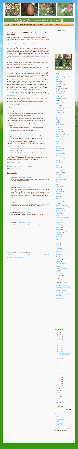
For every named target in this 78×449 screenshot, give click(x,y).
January (59, 400)
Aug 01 (60, 385)
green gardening (59, 153)
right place (58, 234)
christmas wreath (59, 110)
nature (57, 203)
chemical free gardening (61, 102)
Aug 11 (60, 376)
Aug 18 (60, 368)
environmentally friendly (61, 138)
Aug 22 (60, 364)
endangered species (60, 136)
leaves (57, 184)
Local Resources (59, 423)
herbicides (58, 164)
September (59, 342)
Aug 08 (60, 379)
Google (8, 436)
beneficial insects (59, 91)
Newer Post (9, 254)
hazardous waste (59, 158)
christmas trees (59, 108)
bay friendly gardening (61, 88)
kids (57, 176)
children (57, 103)
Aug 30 (60, 347)
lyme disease (59, 186)
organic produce (59, 208)
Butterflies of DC (59, 292)
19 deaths (23, 62)
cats (57, 100)
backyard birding (59, 84)
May (58, 392)
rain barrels (58, 224)
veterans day (59, 259)
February (59, 398)
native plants (58, 200)
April (58, 394)
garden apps (58, 145)
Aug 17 (60, 370)
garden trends (59, 150)
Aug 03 (60, 383)
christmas (58, 105)
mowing (57, 196)
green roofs (58, 155)
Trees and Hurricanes (12, 95)
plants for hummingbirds (61, 217)
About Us (15, 24)
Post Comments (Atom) (18, 257)
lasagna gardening (60, 179)
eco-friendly (58, 131)
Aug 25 (60, 358)
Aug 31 (60, 345)
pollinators (58, 222)
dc (56, 115)
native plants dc (59, 201)
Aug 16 (60, 372)
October (59, 340)
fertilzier (57, 141)
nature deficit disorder (60, 205)
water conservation (60, 263)
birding (57, 93)
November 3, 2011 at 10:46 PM (24, 212)
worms (57, 277)
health (57, 160)
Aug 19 (60, 366)
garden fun (58, 146)
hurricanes (16, 168)
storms (57, 246)
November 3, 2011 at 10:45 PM (24, 177)
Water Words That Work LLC (41, 445)
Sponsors (40, 24)
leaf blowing (58, 182)
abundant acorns (59, 77)
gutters (57, 157)
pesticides (58, 213)
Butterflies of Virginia (60, 289)
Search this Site (59, 424)
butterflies (58, 96)
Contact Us (59, 24)
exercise (58, 139)
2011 (57, 334)
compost (58, 114)
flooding (12, 168)
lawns (57, 181)
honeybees (58, 167)
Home (7, 24)
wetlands (58, 271)
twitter (57, 258)
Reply (12, 182)
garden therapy (59, 148)
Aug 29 (60, 349)
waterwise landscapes (61, 268)
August (59, 343)
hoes (57, 165)
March (58, 396)
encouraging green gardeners (62, 134)
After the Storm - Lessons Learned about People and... (64, 354)
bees (57, 90)
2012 (57, 332)
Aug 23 (60, 362)
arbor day (58, 83)
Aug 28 (60, 351)
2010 (57, 402)
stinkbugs (58, 244)
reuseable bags (59, 232)
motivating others (59, 195)
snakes (57, 239)
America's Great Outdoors (61, 76)
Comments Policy (60, 419)
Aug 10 (60, 378)
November (59, 338)
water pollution (59, 265)
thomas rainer (59, 254)
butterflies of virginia (60, 98)
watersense (58, 266)
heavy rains (58, 162)
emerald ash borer (60, 133)
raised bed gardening (60, 231)
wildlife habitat (59, 275)
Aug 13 (60, 374)
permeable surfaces (60, 210)
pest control (58, 212)
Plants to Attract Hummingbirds (63, 287)
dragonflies (58, 122)
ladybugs (58, 177)
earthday (58, 127)
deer (57, 117)
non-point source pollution (61, 207)
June (58, 390)
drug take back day (60, 126)
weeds (57, 270)
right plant (58, 236)
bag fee (57, 86)
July (58, 388)
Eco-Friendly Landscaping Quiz (63, 285)
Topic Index (49, 24)
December (59, 336)
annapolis (58, 81)
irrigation (58, 174)
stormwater (58, 248)
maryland (58, 188)
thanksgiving (58, 253)
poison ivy (58, 220)
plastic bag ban (59, 219)
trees (20, 168)
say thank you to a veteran (62, 238)
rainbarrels (58, 227)
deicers (57, 119)
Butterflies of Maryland (61, 290)
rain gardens (58, 226)
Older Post (46, 254)
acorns (57, 79)
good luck (58, 151)
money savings (59, 191)
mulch (57, 198)
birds (57, 95)
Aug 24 (60, 360)
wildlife (57, 273)
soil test (57, 243)
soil (56, 241)
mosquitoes (58, 193)
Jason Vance (63, 428)
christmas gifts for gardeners (62, 107)
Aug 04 (60, 381)
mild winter (58, 189)
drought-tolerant (59, 124)
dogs (57, 120)
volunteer (58, 261)
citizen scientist (59, 112)
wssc (57, 278)
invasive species (59, 172)
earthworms (58, 129)
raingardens (58, 229)
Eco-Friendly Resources (27, 24)
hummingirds (59, 169)
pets (57, 215)
